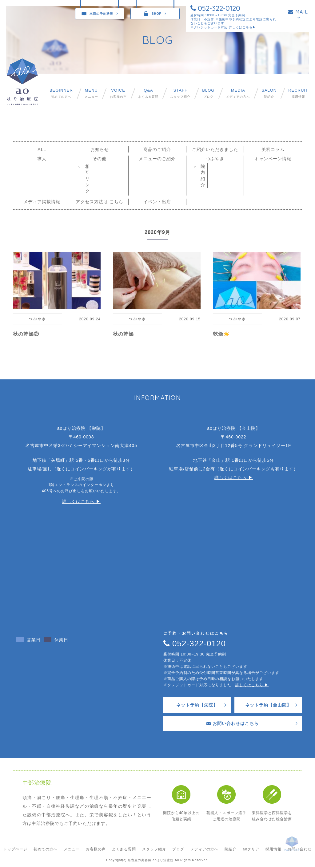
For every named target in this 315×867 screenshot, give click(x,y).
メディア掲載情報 (41, 201)
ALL (42, 149)
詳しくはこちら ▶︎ (81, 501)
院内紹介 (203, 175)
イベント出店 (157, 201)
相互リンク (87, 178)
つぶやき (215, 158)
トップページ (15, 849)
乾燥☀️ (221, 334)
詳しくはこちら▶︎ (242, 27)
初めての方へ (61, 93)
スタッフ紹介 (180, 93)
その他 (99, 158)
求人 (41, 158)
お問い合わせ (300, 849)
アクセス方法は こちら (99, 201)
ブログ (208, 93)
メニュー (91, 93)
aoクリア (251, 849)
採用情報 (298, 93)
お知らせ (99, 149)
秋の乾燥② (26, 334)
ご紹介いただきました (215, 149)
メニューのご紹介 (157, 158)
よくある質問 (148, 93)
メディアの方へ (238, 93)
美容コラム (273, 149)
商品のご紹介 (157, 149)
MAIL (298, 12)
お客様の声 (118, 93)
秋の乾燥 (123, 334)
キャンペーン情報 (272, 158)
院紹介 (269, 93)
